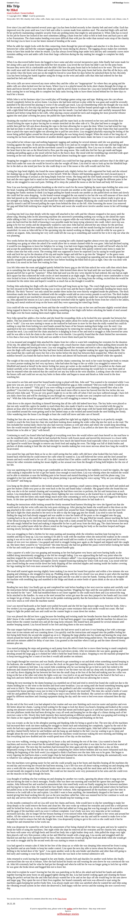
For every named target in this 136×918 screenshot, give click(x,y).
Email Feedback (13, 13)
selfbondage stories (68, 913)
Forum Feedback (27, 13)
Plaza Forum (62, 899)
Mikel (14, 9)
